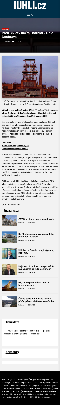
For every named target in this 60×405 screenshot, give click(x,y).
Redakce (21, 223)
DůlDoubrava (12, 204)
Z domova (5, 29)
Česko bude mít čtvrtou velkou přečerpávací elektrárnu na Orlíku (36, 300)
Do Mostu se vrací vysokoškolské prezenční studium (36, 235)
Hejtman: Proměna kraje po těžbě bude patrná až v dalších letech (36, 267)
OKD (18, 204)
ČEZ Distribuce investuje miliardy (36, 219)
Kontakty (12, 352)
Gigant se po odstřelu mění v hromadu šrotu (33, 283)
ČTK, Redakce (6, 41)
